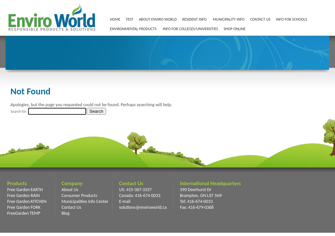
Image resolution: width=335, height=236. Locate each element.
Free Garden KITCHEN (26, 201)
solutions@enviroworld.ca (143, 207)
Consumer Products (79, 195)
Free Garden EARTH (25, 189)
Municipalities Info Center (85, 201)
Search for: (18, 111)
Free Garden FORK (24, 207)
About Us (70, 189)
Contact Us (71, 207)
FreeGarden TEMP (23, 213)
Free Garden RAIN (23, 195)
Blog (65, 213)
